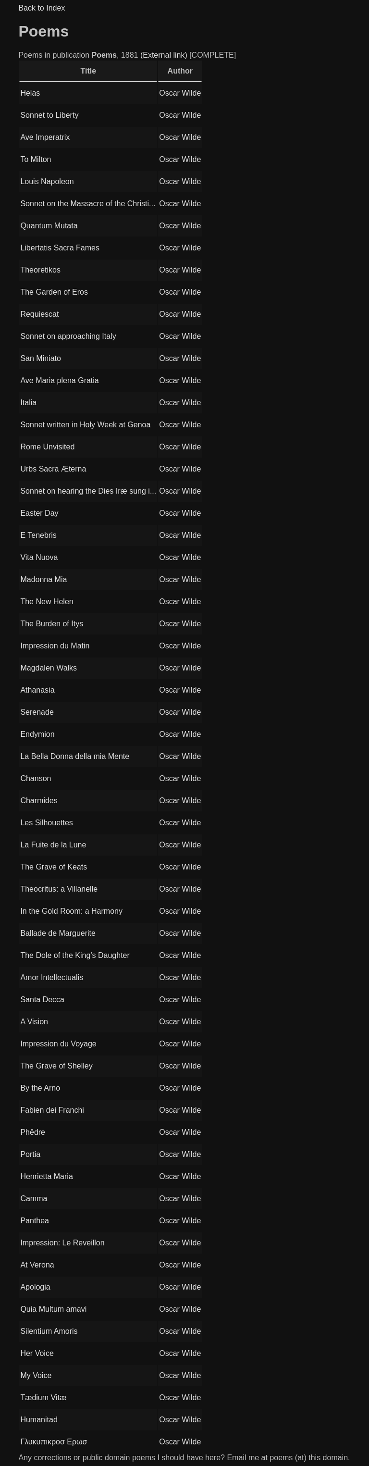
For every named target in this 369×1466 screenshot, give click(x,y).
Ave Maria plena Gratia (59, 380)
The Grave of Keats (53, 867)
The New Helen (46, 601)
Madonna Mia (43, 579)
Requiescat (39, 314)
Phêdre (32, 1132)
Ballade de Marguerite (58, 933)
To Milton (35, 159)
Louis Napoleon (47, 181)
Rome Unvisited (47, 447)
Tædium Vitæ (43, 1397)
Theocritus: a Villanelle (59, 889)
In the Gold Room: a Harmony (71, 911)
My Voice (35, 1375)
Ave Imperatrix (45, 137)
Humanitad (38, 1420)
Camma (33, 1198)
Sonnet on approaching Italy (68, 336)
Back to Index (41, 8)
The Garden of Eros (54, 292)
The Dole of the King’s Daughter (74, 955)
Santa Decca (42, 999)
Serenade (36, 712)
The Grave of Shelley (56, 1066)
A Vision (34, 1022)
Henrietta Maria (46, 1176)
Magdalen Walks (48, 668)
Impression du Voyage (58, 1044)
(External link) (163, 55)
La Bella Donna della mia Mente (74, 756)
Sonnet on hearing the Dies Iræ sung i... (88, 491)
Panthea (34, 1221)
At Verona (37, 1265)
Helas (30, 93)
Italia (28, 402)
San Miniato (40, 358)
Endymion (37, 734)
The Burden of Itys (51, 624)
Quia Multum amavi (53, 1309)
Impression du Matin (54, 646)
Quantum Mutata (48, 226)
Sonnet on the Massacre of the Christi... (87, 203)
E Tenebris (38, 535)
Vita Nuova (39, 557)
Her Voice (36, 1353)
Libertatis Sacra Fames (59, 248)
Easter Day (39, 513)
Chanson (35, 778)
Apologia (35, 1287)
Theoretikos (40, 270)
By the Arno (40, 1088)
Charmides (38, 800)
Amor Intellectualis (51, 977)
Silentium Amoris (48, 1331)
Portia (30, 1154)
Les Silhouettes (46, 823)
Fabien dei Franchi (52, 1110)
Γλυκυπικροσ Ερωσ (53, 1442)
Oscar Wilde (180, 93)
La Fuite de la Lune (53, 845)
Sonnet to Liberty (49, 115)
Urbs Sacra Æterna (53, 469)
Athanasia (37, 690)
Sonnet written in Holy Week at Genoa (85, 425)
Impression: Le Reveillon (62, 1243)
